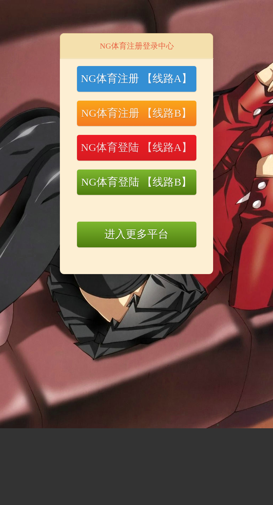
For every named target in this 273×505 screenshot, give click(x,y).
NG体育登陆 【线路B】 (136, 182)
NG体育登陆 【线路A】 (136, 147)
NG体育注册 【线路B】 (136, 113)
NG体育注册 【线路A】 (136, 78)
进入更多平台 (136, 234)
